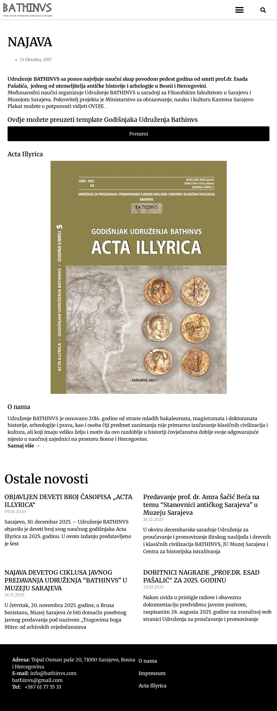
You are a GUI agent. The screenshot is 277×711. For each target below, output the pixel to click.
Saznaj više (21, 446)
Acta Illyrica (25, 154)
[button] (239, 10)
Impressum (152, 673)
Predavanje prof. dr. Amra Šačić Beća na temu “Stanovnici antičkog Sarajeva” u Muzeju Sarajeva (201, 504)
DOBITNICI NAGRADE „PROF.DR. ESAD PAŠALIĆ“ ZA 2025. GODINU (201, 576)
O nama (148, 661)
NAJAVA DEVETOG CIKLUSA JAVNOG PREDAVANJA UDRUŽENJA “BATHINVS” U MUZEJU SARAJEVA (66, 580)
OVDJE (96, 106)
